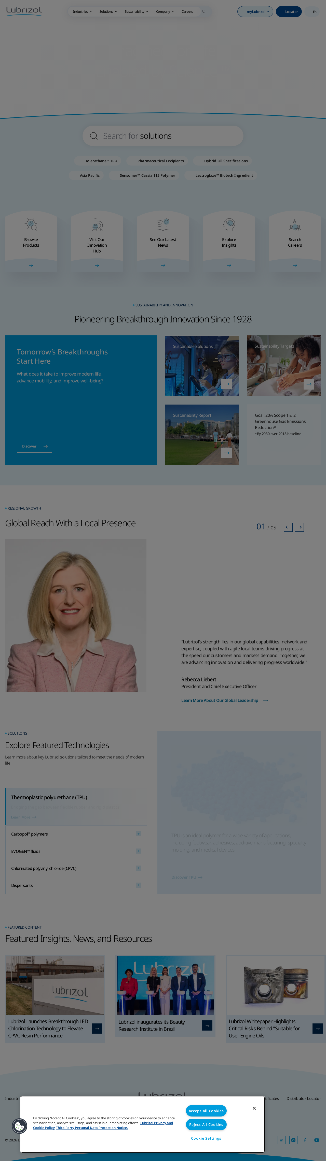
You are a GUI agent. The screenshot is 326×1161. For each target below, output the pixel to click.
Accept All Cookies (206, 1110)
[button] (19, 1126)
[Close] (254, 1108)
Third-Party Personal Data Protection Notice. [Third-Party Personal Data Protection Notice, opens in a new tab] (92, 1127)
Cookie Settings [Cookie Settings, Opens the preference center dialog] (206, 1138)
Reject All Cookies (206, 1124)
